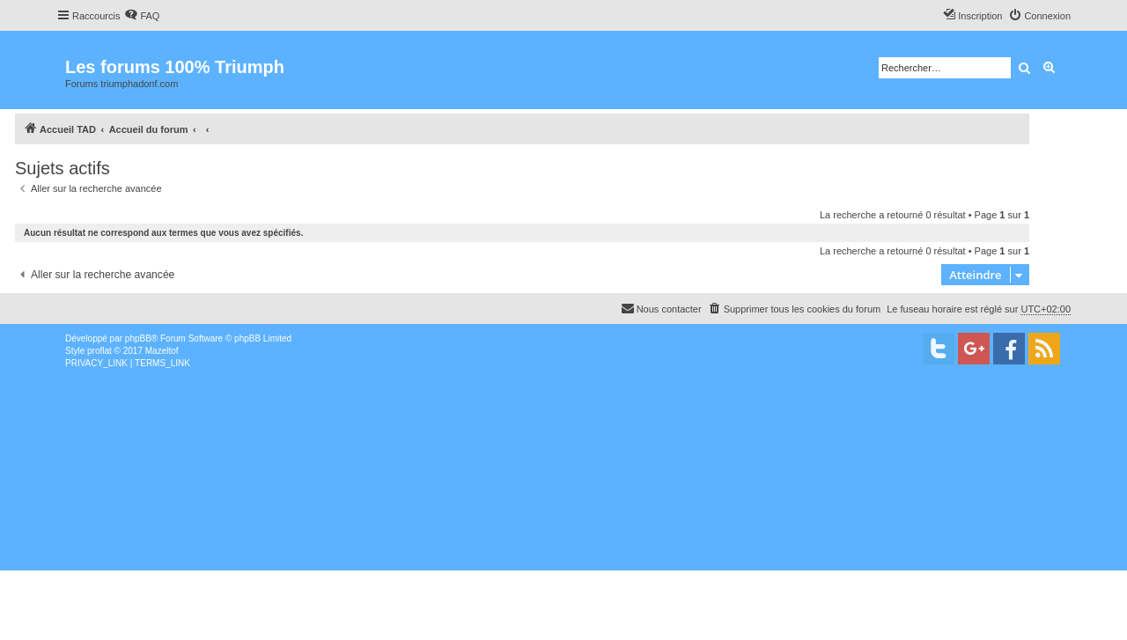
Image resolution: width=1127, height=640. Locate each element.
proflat (99, 351)
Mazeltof (162, 351)
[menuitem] (141, 15)
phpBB (138, 338)
